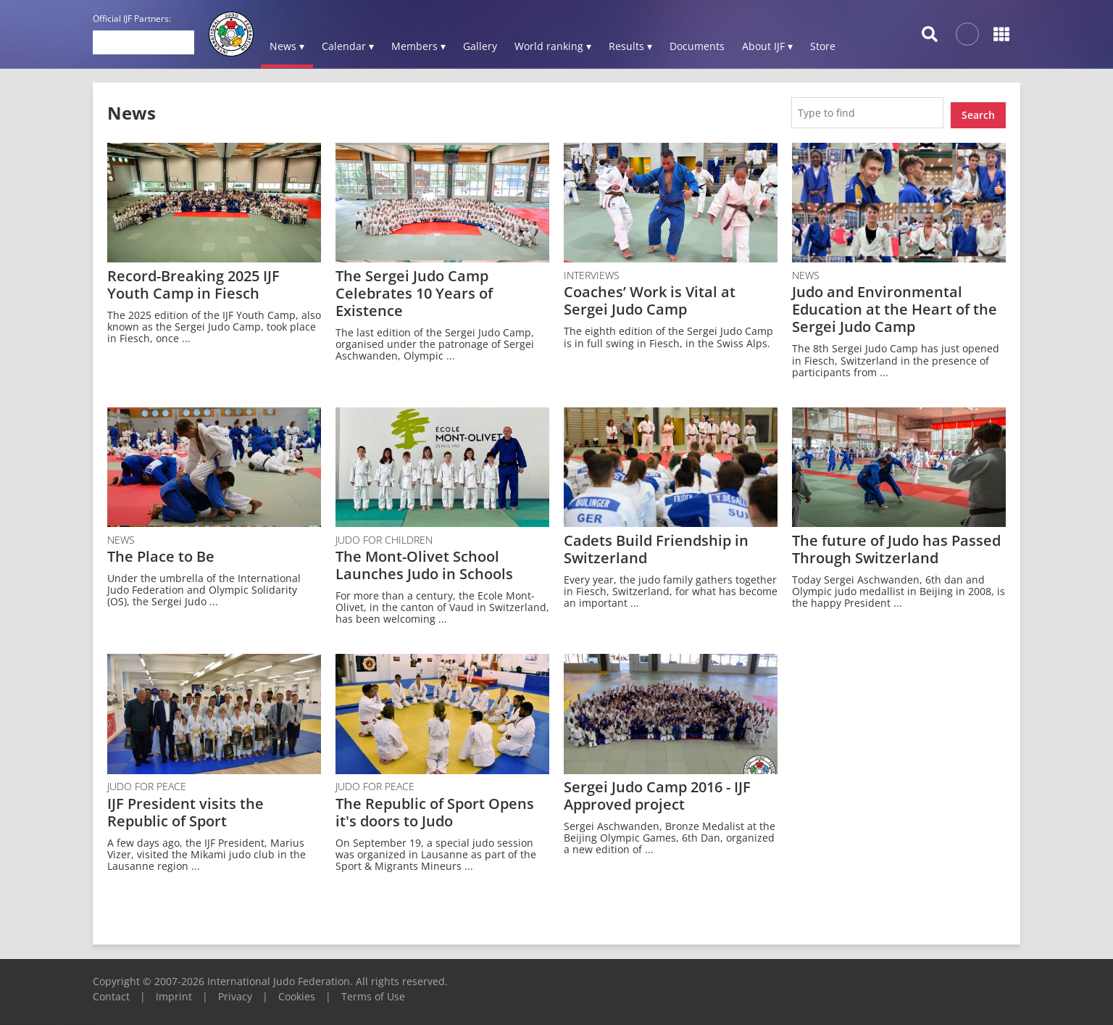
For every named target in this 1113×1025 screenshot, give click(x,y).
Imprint (174, 991)
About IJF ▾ (767, 46)
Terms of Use (373, 991)
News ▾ (287, 46)
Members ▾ (418, 46)
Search (978, 110)
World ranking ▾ (552, 46)
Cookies (296, 991)
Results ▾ (630, 46)
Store (822, 46)
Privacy (235, 991)
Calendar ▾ (348, 46)
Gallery (480, 46)
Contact (111, 991)
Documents (697, 46)
